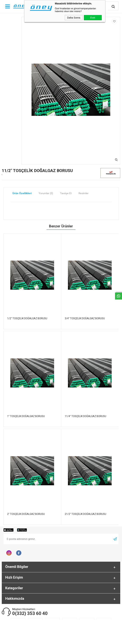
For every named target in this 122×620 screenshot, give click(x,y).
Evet (92, 17)
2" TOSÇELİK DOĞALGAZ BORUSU (26, 514)
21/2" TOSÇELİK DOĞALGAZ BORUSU (85, 514)
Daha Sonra (73, 17)
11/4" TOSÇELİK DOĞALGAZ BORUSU (85, 416)
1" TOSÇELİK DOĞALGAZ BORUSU (26, 416)
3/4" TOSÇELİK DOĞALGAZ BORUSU (85, 318)
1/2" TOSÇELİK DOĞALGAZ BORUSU (27, 318)
